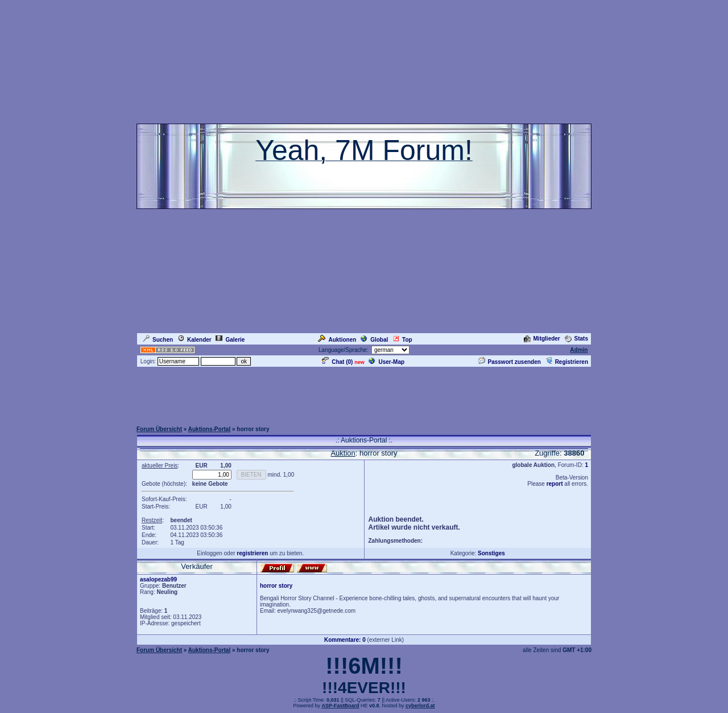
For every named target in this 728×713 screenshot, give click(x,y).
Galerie (230, 340)
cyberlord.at (420, 705)
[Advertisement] (364, 394)
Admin (579, 350)
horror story (276, 586)
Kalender (194, 340)
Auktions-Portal (209, 429)
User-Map (386, 362)
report (555, 484)
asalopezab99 (158, 579)
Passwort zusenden (509, 362)
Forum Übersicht (159, 429)
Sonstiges (491, 553)
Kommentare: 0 (345, 640)
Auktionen (337, 340)
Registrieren (566, 362)
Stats (576, 338)
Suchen (158, 340)
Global (374, 340)
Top (402, 340)
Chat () (337, 362)
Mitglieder (542, 338)
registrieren (252, 553)
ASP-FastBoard (340, 705)
